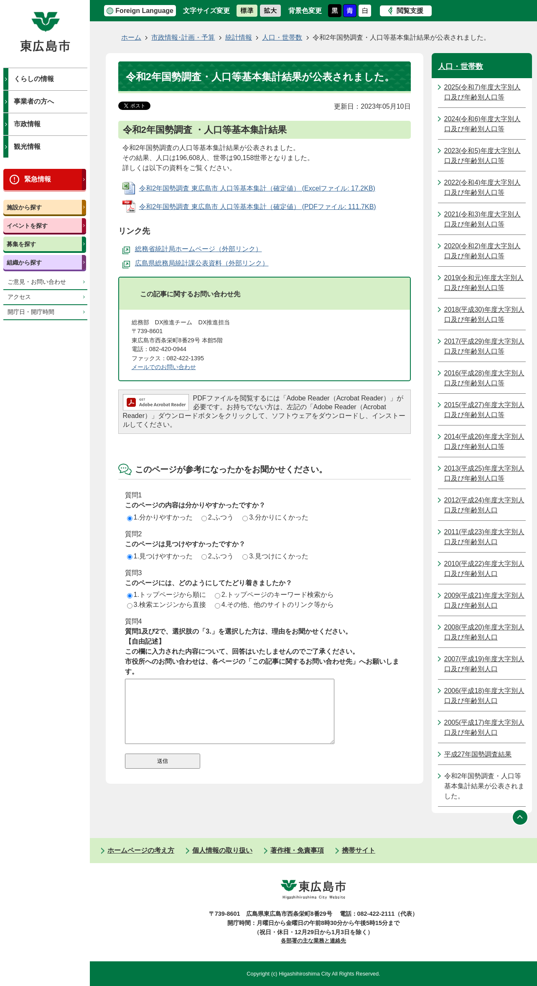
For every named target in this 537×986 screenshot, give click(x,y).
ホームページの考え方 (140, 850)
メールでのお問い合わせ (164, 367)
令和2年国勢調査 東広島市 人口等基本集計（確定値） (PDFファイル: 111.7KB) (257, 206)
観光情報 (27, 146)
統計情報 (238, 37)
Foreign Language (144, 10)
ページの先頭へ (520, 817)
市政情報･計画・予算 (183, 37)
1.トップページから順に (166, 594)
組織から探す (24, 262)
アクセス (19, 297)
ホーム (131, 37)
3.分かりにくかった (275, 517)
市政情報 (27, 123)
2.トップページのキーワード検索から (274, 594)
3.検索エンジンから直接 (166, 604)
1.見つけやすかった (160, 556)
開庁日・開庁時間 (31, 312)
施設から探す (24, 207)
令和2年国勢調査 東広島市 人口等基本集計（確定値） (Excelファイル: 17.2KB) (257, 188)
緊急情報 (37, 179)
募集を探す (21, 244)
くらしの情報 (34, 78)
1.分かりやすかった (160, 517)
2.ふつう (217, 517)
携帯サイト (358, 850)
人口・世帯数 (282, 37)
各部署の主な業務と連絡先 (313, 941)
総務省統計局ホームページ (175, 248)
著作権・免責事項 (297, 850)
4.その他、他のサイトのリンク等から (274, 604)
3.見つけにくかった (275, 556)
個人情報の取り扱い (222, 850)
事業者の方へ (34, 101)
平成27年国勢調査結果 (478, 754)
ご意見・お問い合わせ (37, 282)
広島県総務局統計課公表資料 (178, 263)
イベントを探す (27, 225)
